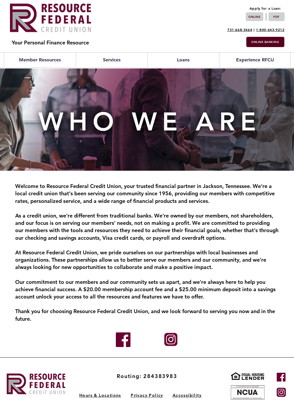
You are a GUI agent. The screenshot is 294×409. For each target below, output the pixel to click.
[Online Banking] (265, 42)
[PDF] (277, 16)
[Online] (254, 16)
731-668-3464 (239, 29)
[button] (40, 60)
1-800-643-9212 (270, 29)
